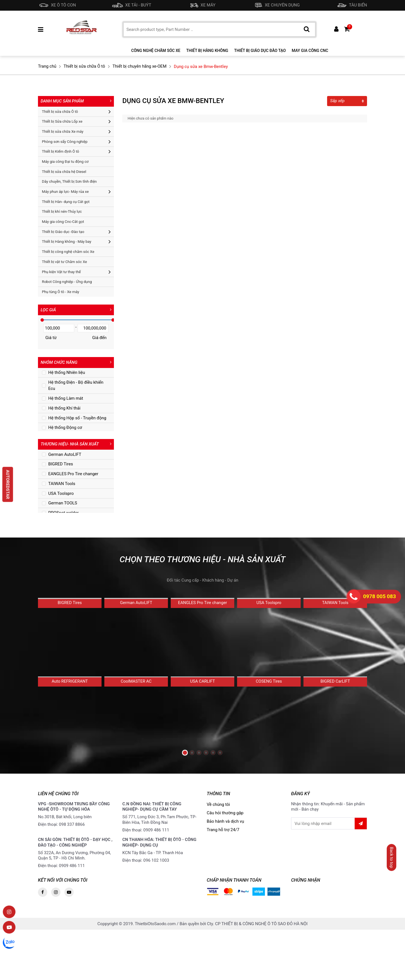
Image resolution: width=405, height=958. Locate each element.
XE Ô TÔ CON (57, 5)
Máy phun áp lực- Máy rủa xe (65, 191)
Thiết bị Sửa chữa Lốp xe (62, 121)
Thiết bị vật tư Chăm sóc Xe (64, 262)
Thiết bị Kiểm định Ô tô (60, 151)
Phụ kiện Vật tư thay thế (61, 272)
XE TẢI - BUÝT (131, 5)
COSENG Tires (268, 703)
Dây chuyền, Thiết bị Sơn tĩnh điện (69, 181)
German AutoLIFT (136, 624)
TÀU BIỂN (351, 5)
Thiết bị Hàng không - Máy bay (66, 241)
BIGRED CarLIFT (335, 704)
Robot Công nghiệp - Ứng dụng (67, 282)
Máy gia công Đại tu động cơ (65, 161)
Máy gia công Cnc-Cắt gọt (63, 222)
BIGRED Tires (69, 625)
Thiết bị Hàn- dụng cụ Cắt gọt (65, 202)
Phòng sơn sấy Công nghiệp (64, 142)
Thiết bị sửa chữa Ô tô (60, 111)
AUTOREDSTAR (7, 484)
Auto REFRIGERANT (69, 703)
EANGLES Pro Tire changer (202, 625)
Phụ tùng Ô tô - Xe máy (60, 292)
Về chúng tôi (218, 807)
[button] (185, 753)
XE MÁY (201, 5)
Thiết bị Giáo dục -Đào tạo (63, 232)
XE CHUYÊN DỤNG (276, 5)
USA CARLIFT (202, 705)
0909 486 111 (156, 833)
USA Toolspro (269, 624)
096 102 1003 (156, 863)
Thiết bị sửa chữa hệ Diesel (64, 172)
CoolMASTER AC (136, 703)
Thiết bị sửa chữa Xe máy (62, 131)
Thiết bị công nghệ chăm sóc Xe (68, 252)
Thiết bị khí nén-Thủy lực (62, 211)
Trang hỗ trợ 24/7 (223, 832)
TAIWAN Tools (335, 624)
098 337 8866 (72, 827)
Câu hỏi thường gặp (225, 815)
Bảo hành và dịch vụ (225, 824)
